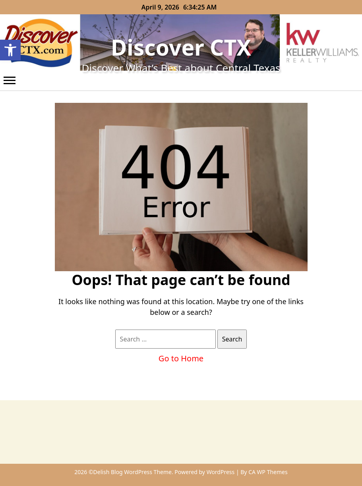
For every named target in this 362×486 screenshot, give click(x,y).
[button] (10, 50)
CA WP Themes (268, 472)
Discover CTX (181, 47)
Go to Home (181, 358)
